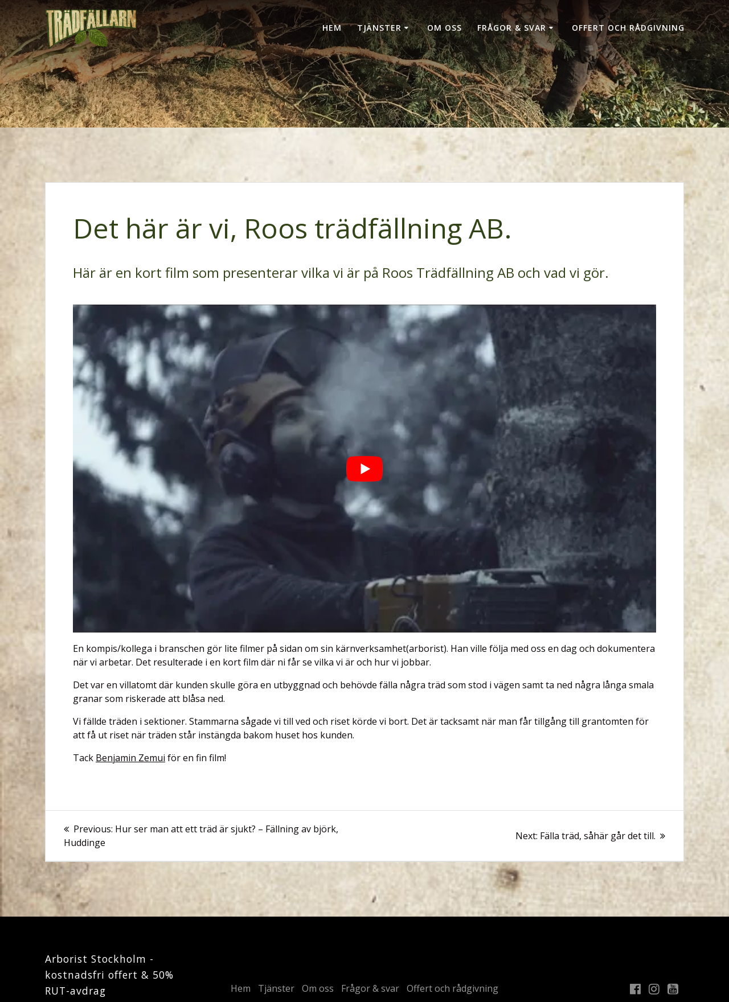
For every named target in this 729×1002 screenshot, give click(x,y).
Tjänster (379, 27)
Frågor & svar (511, 27)
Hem (332, 27)
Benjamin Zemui (130, 758)
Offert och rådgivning (628, 27)
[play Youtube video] (364, 469)
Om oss (444, 27)
